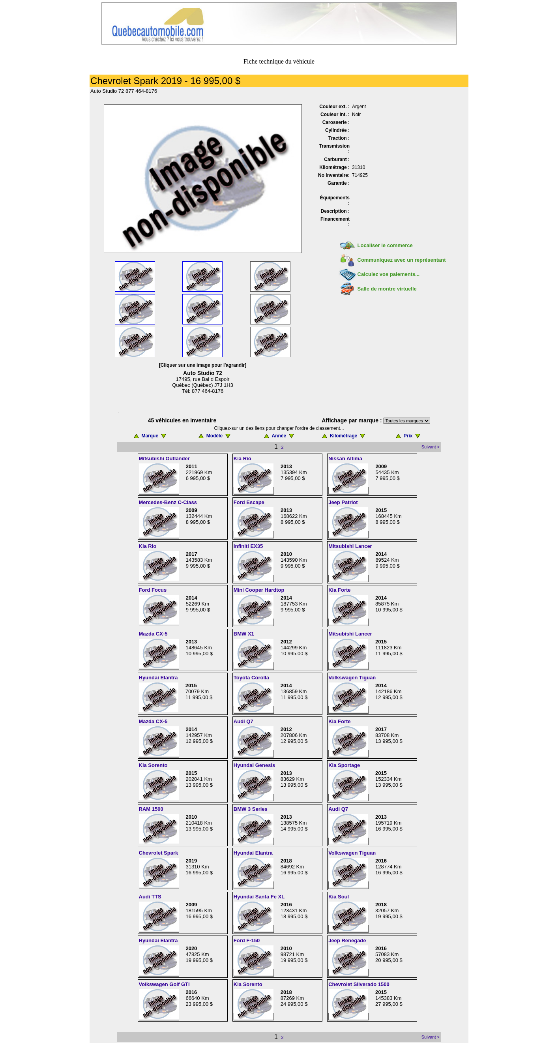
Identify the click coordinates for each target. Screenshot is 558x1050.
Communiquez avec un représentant (402, 260)
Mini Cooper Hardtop (259, 590)
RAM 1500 (151, 809)
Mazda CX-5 (153, 634)
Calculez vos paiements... (389, 274)
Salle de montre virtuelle (387, 289)
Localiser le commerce (385, 245)
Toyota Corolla (251, 678)
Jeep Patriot (343, 502)
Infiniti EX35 (248, 546)
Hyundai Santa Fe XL (259, 897)
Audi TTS (150, 897)
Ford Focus (153, 590)
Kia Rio (242, 458)
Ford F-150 (247, 940)
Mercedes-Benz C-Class (168, 502)
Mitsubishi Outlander (164, 458)
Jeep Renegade (347, 940)
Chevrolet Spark (158, 853)
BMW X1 (244, 634)
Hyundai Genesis (254, 765)
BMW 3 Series (251, 809)
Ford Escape (249, 502)
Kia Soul (338, 897)
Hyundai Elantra (158, 678)
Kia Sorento (153, 765)
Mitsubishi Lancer (350, 546)
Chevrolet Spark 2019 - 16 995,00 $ (165, 80)
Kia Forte (339, 590)
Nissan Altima (345, 458)
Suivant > (430, 446)
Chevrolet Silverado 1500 (358, 984)
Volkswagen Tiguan (352, 678)
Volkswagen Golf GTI (164, 984)
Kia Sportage (344, 765)
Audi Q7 (243, 721)
